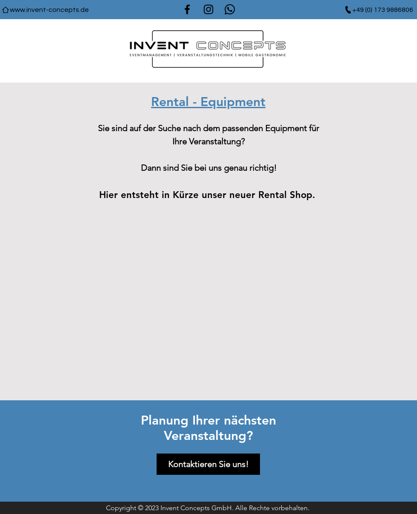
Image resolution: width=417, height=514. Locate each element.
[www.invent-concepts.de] (45, 9)
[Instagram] (208, 9)
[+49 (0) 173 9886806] (378, 9)
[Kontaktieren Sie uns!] (208, 464)
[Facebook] (187, 9)
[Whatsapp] (229, 9)
